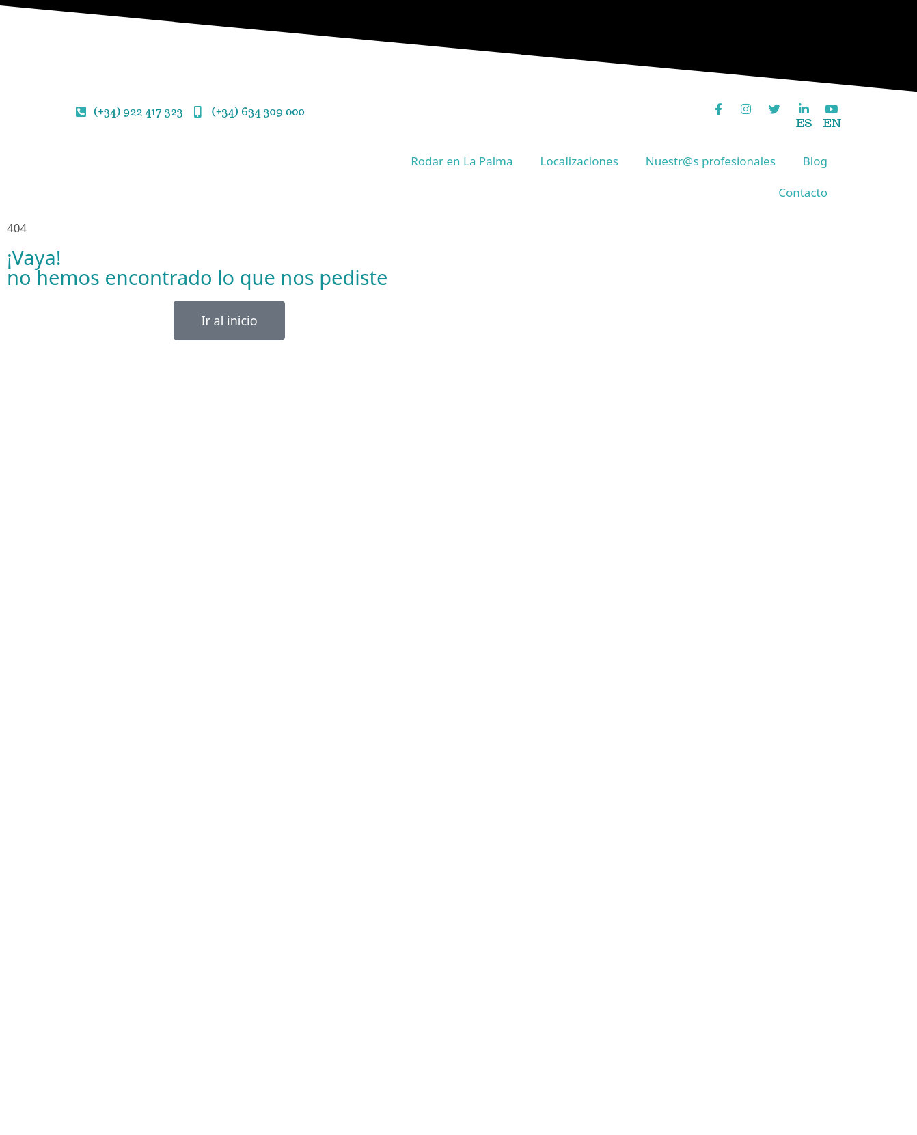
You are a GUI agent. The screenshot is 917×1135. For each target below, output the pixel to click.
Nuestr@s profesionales (711, 161)
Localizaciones (579, 161)
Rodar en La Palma (461, 161)
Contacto (802, 192)
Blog (815, 161)
